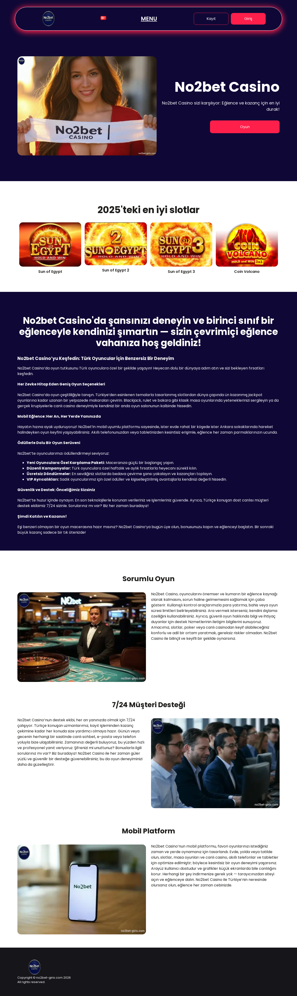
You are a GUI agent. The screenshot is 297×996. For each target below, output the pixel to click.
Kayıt (211, 18)
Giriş (248, 18)
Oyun (245, 126)
